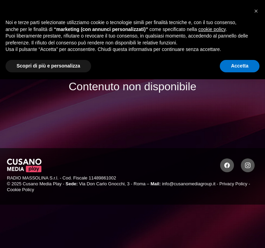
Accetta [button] (239, 66)
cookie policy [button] (212, 29)
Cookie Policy (20, 189)
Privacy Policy (233, 183)
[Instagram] (248, 165)
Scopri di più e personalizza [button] (48, 66)
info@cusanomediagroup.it (188, 183)
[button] (256, 11)
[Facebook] (227, 165)
